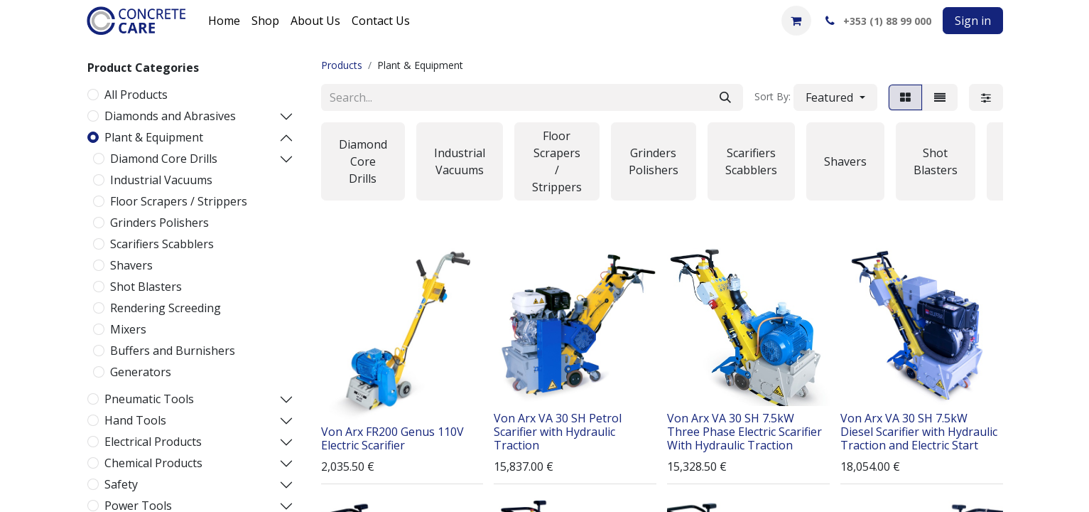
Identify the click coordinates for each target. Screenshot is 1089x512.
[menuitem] (224, 20)
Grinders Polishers (159, 222)
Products (341, 65)
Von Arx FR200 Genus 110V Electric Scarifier (392, 438)
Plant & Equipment (153, 137)
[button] (835, 97)
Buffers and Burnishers (172, 350)
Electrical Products (153, 441)
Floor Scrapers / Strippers (178, 201)
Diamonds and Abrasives (170, 116)
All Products (136, 94)
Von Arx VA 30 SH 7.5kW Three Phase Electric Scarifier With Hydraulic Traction (744, 431)
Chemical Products (153, 463)
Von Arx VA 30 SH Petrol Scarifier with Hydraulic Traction (558, 431)
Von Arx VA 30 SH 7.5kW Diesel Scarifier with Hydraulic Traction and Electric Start (918, 431)
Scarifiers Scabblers (162, 244)
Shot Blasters (146, 286)
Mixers (128, 329)
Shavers (131, 265)
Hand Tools (135, 420)
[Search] (725, 97)
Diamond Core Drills (163, 158)
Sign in (973, 20)
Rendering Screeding (165, 308)
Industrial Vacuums (161, 180)
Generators (140, 372)
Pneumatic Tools (149, 399)
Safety (121, 484)
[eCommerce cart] (796, 21)
